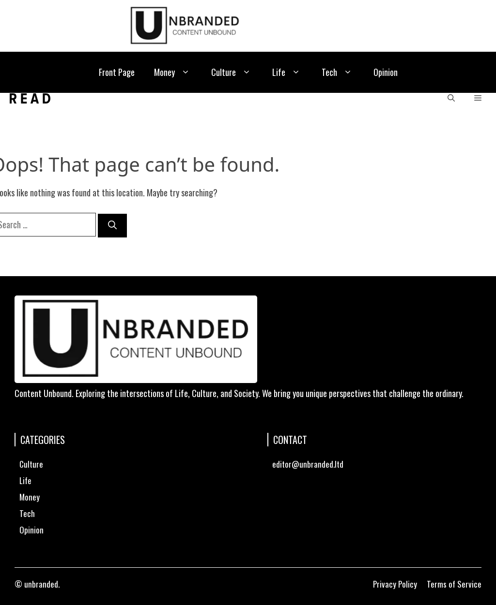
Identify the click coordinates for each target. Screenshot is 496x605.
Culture (232, 72)
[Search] (112, 225)
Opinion (385, 72)
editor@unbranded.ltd (307, 464)
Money (173, 72)
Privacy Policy (395, 584)
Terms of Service (454, 584)
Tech (338, 72)
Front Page (117, 72)
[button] (451, 98)
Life (287, 72)
